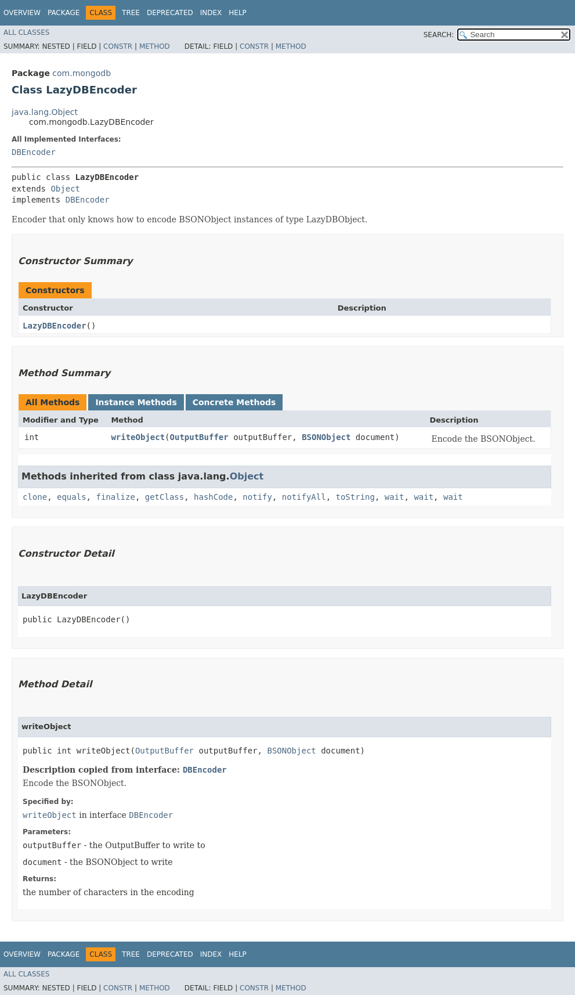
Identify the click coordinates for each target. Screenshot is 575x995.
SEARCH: (439, 35)
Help (238, 13)
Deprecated (170, 13)
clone (35, 497)
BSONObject (326, 437)
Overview (22, 13)
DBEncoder (34, 152)
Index (211, 13)
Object (65, 188)
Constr (117, 46)
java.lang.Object (45, 112)
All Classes (26, 32)
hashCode (213, 497)
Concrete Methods (234, 402)
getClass (164, 497)
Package (63, 13)
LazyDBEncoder (54, 325)
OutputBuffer (199, 437)
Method (154, 46)
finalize (115, 497)
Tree (131, 13)
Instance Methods (135, 402)
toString (355, 497)
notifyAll (304, 497)
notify (257, 497)
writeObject (138, 437)
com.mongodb (81, 73)
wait (394, 497)
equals (71, 497)
